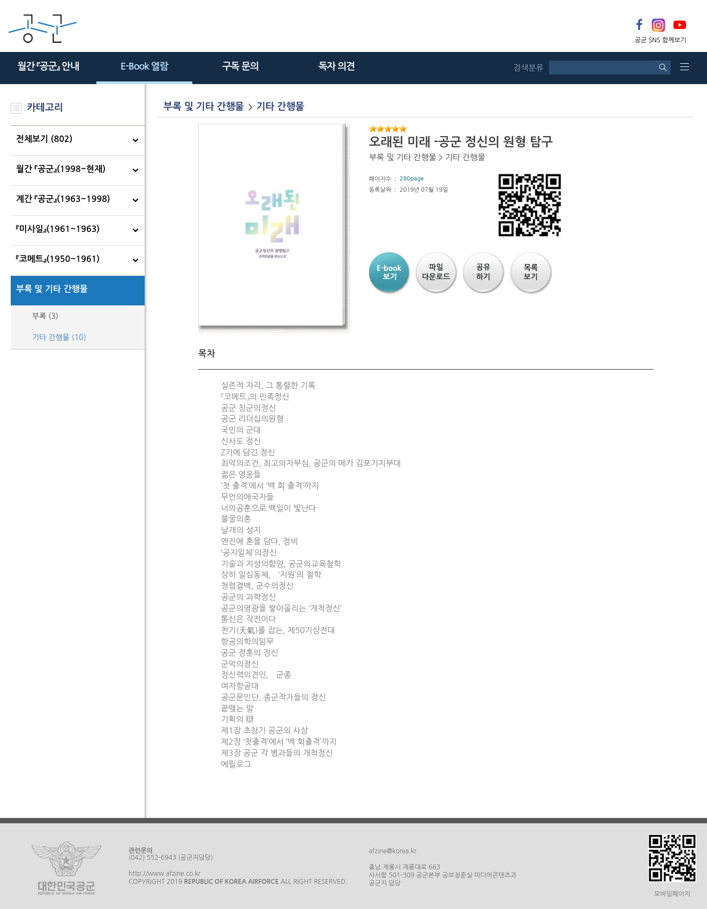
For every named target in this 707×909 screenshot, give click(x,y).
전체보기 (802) (44, 139)
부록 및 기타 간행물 (52, 289)
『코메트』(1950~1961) (58, 259)
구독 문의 (240, 66)
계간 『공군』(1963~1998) (63, 199)
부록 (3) (45, 316)
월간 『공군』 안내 (48, 66)
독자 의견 (336, 66)
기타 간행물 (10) (59, 337)
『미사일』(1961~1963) (58, 229)
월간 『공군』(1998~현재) (61, 169)
